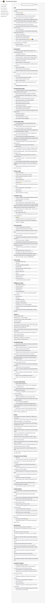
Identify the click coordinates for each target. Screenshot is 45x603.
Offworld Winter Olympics (20, 284)
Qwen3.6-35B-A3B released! (21, 383)
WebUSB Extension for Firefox (21, 85)
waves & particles (17, 322)
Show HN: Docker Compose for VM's (22, 78)
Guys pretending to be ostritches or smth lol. (24, 176)
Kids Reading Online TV (5, 13)
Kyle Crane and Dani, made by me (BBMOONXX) (25, 256)
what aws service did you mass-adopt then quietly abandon (26, 510)
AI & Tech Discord (4, 8)
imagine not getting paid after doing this (23, 45)
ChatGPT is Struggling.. (20, 222)
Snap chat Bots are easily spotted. (22, 589)
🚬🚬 (17, 574)
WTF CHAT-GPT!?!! (19, 581)
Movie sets (18, 297)
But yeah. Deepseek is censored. (22, 564)
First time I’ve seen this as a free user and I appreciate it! (26, 220)
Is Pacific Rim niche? (19, 278)
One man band (18, 189)
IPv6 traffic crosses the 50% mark (20, 327)
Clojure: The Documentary (19, 335)
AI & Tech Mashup (4, 4)
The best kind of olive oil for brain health (21, 531)
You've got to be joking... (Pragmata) (22, 240)
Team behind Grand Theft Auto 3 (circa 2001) (24, 228)
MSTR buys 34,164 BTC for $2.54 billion (23, 477)
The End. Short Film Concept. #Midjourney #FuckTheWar (26, 306)
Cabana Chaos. (18, 289)
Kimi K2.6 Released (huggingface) (22, 401)
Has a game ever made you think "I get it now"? (24, 251)
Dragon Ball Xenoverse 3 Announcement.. (23, 250)
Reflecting (17, 307)
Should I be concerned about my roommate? (24, 174)
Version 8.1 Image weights (20, 301)
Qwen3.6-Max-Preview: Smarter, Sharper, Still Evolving (26, 55)
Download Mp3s (3, 6)
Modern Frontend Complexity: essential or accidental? (26, 93)
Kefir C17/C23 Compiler (20, 67)
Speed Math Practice (4, 11)
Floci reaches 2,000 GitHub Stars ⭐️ (22, 518)
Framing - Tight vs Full (20, 271)
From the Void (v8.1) (19, 286)
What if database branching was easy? (23, 108)
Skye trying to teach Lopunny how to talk (23, 268)
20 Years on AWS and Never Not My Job (23, 508)
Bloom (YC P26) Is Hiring (20, 80)
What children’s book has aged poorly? (23, 367)
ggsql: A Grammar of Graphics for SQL (23, 62)
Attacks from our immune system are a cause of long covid (24, 545)
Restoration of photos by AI (21, 261)
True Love (17, 457)
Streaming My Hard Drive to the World (23, 103)
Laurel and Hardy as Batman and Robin (23, 279)
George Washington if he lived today (22, 199)
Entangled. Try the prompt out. (21, 302)
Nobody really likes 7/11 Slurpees (22, 192)
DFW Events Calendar (4, 14)
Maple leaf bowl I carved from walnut (22, 37)
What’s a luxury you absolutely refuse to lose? (24, 375)
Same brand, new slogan (20, 34)
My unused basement (20, 29)
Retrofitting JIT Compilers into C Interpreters (22, 337)
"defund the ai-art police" (20, 274)
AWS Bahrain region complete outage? (23, 512)
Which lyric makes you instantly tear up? (23, 350)
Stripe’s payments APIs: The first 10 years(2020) (24, 100)
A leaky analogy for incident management (23, 106)
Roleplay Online (3, 16)
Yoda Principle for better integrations (22, 118)
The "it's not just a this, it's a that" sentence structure (25, 202)
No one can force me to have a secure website (22, 319)
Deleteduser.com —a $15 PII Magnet (21, 317)
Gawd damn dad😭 (19, 12)
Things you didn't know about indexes (21, 339)
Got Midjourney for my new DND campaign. (24, 304)
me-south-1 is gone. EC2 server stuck (23, 503)
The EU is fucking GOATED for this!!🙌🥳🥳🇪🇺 (24, 39)
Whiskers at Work (19, 276)
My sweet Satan (19, 266)
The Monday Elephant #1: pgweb (22, 116)
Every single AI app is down (21, 212)
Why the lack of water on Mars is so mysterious (22, 526)
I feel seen (18, 263)
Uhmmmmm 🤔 (18, 182)
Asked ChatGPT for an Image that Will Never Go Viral (25, 569)
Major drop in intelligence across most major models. (25, 396)
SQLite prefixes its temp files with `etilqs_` (21, 325)
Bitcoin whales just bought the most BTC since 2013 (25, 485)
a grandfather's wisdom (20, 299)
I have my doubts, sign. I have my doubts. (23, 187)
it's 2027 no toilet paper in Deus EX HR (23, 227)
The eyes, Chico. (19, 296)
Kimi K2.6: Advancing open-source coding (23, 77)
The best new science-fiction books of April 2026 (23, 543)
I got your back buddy (20, 179)
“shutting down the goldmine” (21, 105)
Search (35, 4)
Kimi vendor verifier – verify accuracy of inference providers (26, 57)
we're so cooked (19, 200)
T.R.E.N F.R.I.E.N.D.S (20, 583)
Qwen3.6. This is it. (19, 395)
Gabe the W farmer (19, 44)
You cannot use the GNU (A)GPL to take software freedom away (26, 324)
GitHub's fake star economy (21, 60)
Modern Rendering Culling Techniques (23, 68)
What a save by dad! (19, 172)
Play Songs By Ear (4, 9)
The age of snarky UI (18, 320)
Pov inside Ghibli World (20, 291)
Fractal (17, 273)
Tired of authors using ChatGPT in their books (24, 579)
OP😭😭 (17, 217)
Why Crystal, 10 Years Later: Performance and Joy (25, 98)
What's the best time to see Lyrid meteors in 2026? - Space (25, 436)
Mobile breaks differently (20, 113)
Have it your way (19, 177)
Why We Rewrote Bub (20, 115)
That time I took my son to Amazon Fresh (23, 181)
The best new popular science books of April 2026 (23, 553)
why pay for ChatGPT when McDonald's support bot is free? (27, 197)
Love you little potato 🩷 (20, 14)
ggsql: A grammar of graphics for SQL (23, 101)
